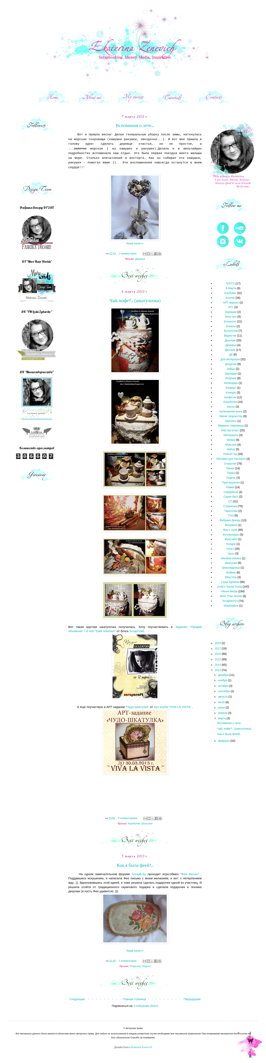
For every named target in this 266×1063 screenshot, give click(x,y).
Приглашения (231, 482)
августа (223, 696)
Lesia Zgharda (230, 582)
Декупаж (230, 340)
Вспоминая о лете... (135, 125)
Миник (231, 439)
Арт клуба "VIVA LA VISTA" (172, 707)
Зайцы (231, 368)
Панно (230, 468)
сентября (224, 691)
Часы (230, 553)
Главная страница (134, 999)
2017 (218, 648)
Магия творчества (231, 416)
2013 (218, 670)
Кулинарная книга (231, 411)
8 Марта (231, 288)
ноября (223, 680)
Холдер (231, 544)
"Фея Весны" (189, 874)
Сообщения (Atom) (146, 1005)
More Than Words (231, 596)
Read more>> (135, 243)
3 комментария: (128, 961)
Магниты (231, 421)
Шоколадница (231, 567)
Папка (231, 472)
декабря (223, 674)
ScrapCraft (136, 631)
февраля (224, 740)
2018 (218, 643)
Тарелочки (231, 510)
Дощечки (231, 364)
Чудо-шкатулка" (138, 707)
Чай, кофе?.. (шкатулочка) (134, 300)
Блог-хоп (231, 316)
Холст (230, 548)
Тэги (231, 515)
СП (230, 501)
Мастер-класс (230, 430)
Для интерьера (230, 359)
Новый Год (230, 454)
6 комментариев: (128, 818)
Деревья (140, 259)
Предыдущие (192, 999)
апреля (223, 713)
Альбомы (230, 293)
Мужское (231, 444)
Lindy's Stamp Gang (229, 586)
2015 (218, 659)
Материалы (231, 435)
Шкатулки (146, 823)
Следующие (77, 999)
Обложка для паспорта (231, 458)
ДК (231, 354)
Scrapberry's (230, 600)
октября (223, 685)
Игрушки (231, 378)
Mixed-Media (229, 591)
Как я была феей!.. (135, 865)
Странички (230, 506)
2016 (218, 653)
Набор (231, 449)
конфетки (230, 397)
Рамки (230, 487)
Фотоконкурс (231, 534)
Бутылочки (231, 330)
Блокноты (230, 321)
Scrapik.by (139, 874)
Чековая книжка (231, 558)
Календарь (231, 383)
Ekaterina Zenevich (141, 1047)
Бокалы (231, 326)
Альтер (230, 297)
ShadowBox (231, 605)
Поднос (146, 966)
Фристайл (231, 539)
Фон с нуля (230, 529)
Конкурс (231, 392)
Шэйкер (231, 572)
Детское (230, 349)
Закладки (231, 373)
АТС (231, 307)
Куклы (231, 406)
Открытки (135, 966)
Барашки (231, 311)
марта (222, 718)
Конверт (231, 387)
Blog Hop (231, 577)
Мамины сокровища (231, 425)
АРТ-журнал (231, 302)
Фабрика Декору (230, 520)
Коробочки (134, 823)
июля (222, 702)
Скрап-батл (231, 496)
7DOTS (230, 283)
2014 (218, 664)
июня (222, 707)
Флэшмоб (231, 525)
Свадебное (231, 492)
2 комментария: (128, 253)
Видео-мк (230, 335)
